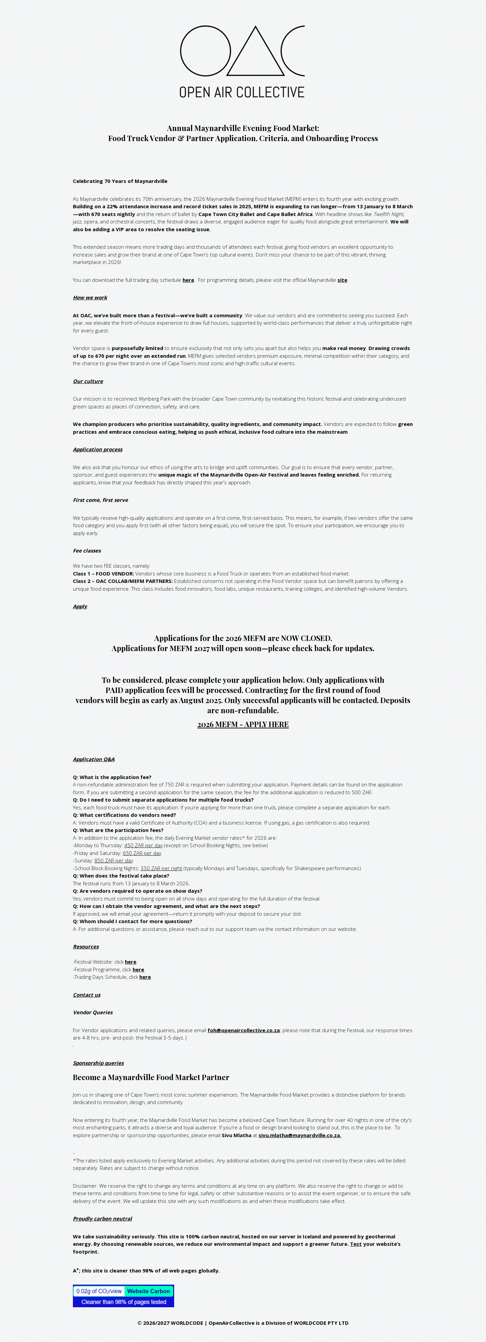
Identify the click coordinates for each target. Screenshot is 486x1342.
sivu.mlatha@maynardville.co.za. (300, 1135)
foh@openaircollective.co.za (244, 1030)
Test (356, 1243)
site (342, 279)
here (188, 279)
